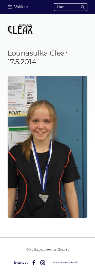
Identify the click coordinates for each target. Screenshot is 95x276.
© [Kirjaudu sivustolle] (27, 249)
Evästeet (21, 262)
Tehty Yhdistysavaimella (64, 262)
